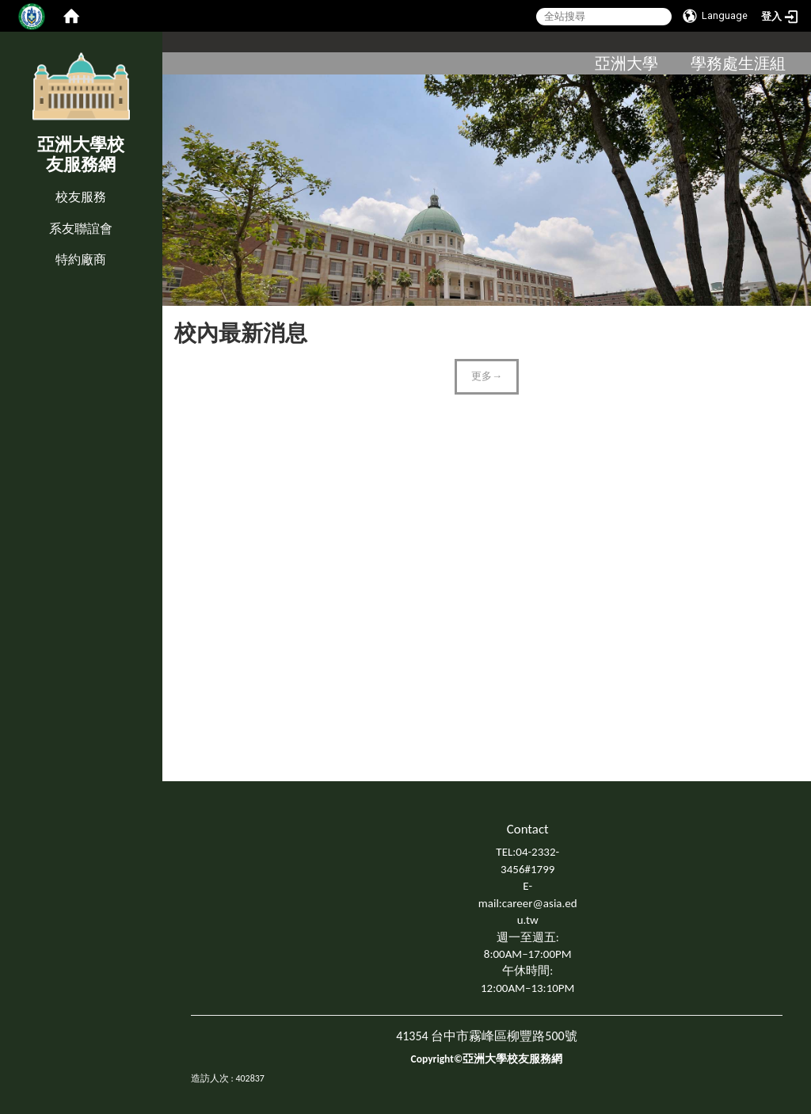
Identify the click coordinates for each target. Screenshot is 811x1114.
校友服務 (80, 196)
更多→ (486, 376)
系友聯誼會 (80, 228)
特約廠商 (80, 259)
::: (3, 181)
